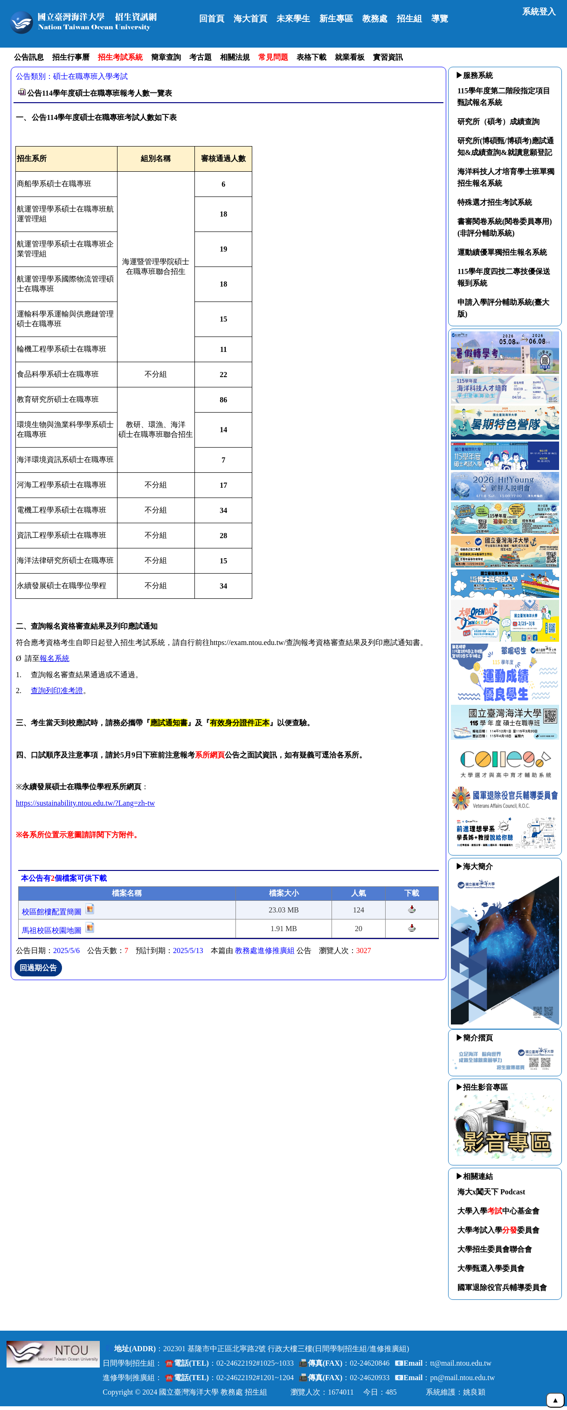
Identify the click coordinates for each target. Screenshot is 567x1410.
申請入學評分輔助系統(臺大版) (503, 308)
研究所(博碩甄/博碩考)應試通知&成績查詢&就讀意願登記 (505, 146)
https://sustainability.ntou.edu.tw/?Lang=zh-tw (85, 803)
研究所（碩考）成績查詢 (498, 122)
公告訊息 (29, 57)
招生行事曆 (71, 57)
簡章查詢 (166, 57)
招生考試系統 (120, 57)
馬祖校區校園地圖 (52, 930)
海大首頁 (250, 18)
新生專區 (336, 18)
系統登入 (539, 11)
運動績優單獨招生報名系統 (502, 252)
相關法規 (235, 57)
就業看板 (350, 57)
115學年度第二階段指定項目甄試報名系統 (503, 96)
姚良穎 (474, 1392)
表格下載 (311, 57)
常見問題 (273, 57)
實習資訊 (388, 57)
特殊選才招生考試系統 (494, 202)
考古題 (200, 57)
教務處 (374, 18)
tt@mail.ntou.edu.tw (460, 1363)
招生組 (409, 18)
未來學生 (293, 18)
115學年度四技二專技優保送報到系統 (503, 277)
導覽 (439, 18)
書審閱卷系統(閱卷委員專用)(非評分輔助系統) (504, 227)
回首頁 (211, 18)
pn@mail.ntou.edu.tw (462, 1378)
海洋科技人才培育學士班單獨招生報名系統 (505, 177)
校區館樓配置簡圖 (52, 912)
